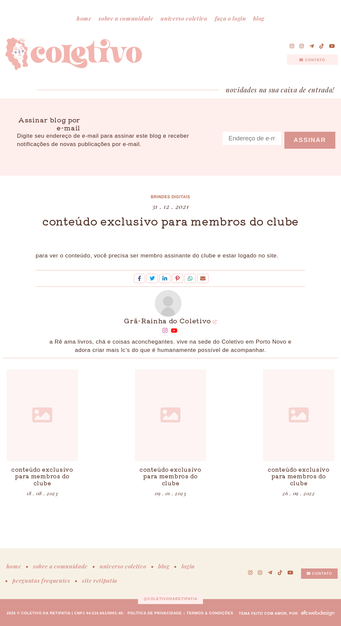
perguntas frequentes (41, 580)
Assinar (310, 139)
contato (312, 60)
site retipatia (99, 580)
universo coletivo (184, 18)
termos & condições (210, 613)
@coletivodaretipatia (170, 599)
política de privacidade (155, 613)
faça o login (230, 18)
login (188, 566)
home (84, 18)
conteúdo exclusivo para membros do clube (170, 221)
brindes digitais (170, 197)
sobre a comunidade (126, 18)
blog (258, 18)
